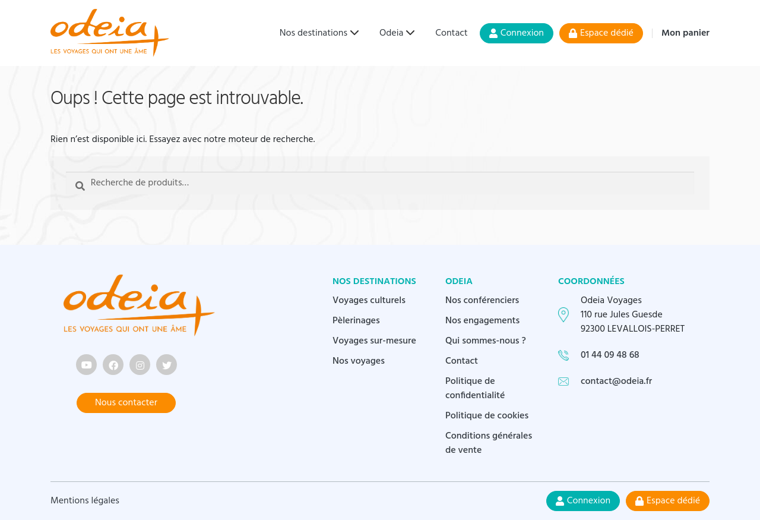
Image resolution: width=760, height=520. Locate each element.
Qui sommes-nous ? (485, 341)
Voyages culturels (369, 300)
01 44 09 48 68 (610, 355)
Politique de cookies (486, 416)
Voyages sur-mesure (374, 341)
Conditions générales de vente (488, 443)
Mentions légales (84, 501)
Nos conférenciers (482, 300)
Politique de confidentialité (475, 389)
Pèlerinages (356, 321)
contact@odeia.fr (616, 381)
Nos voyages (358, 361)
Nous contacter (126, 403)
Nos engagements (482, 321)
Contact (451, 33)
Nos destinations (313, 33)
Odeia (391, 33)
